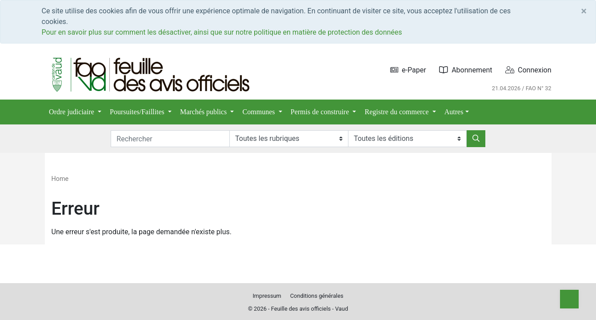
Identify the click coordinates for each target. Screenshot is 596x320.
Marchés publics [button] (204, 112)
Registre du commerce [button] (398, 112)
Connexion (528, 70)
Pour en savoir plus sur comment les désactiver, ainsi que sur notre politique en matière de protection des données (222, 32)
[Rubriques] (288, 138)
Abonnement (465, 70)
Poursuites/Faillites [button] (138, 112)
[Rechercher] (476, 138)
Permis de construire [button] (321, 112)
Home (60, 179)
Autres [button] (454, 112)
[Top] (569, 299)
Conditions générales (317, 295)
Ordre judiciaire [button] (72, 112)
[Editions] (407, 138)
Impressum (266, 295)
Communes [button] (260, 112)
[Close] (584, 11)
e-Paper (408, 70)
